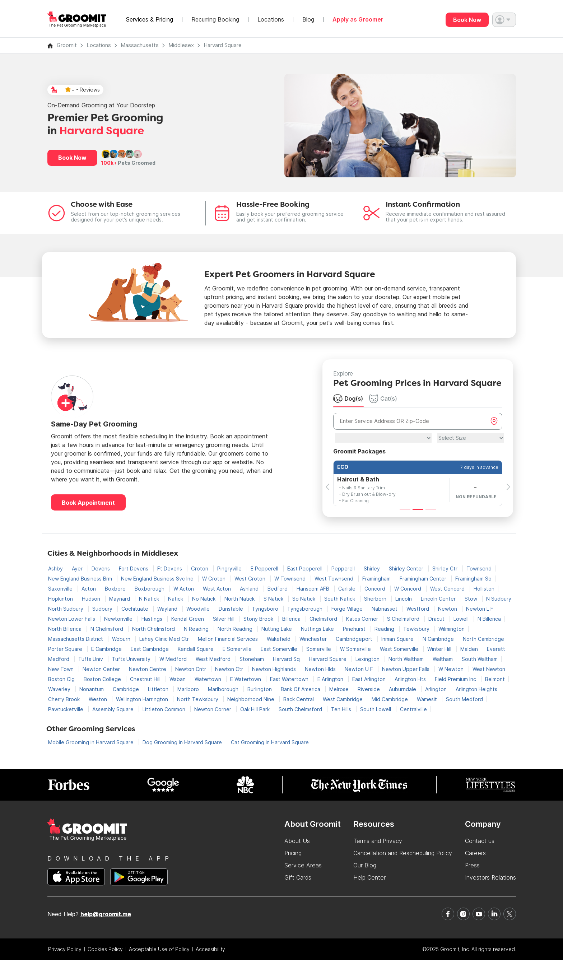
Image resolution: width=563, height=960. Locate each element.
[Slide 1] (405, 509)
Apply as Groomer (357, 19)
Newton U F (359, 669)
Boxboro (116, 589)
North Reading (236, 629)
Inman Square (398, 639)
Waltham (443, 659)
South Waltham (480, 659)
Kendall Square (196, 649)
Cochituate (135, 609)
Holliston (484, 589)
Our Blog (364, 865)
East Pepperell (305, 568)
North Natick (240, 599)
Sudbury (103, 609)
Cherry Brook (64, 699)
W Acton (184, 589)
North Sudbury (66, 609)
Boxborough (150, 589)
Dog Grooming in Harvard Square (183, 742)
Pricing (293, 853)
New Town (61, 669)
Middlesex (181, 45)
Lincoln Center (439, 599)
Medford (59, 659)
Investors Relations (490, 877)
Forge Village (347, 609)
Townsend (479, 568)
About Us (297, 840)
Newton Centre (148, 669)
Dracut (437, 619)
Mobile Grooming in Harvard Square (91, 742)
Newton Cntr (191, 669)
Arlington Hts (411, 679)
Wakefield (279, 639)
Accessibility (210, 949)
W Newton (451, 669)
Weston (98, 699)
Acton (89, 589)
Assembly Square (113, 709)
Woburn (122, 639)
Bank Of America (301, 689)
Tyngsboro (266, 609)
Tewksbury (417, 629)
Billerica (292, 619)
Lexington (368, 659)
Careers (475, 853)
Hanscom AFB (314, 589)
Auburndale (403, 689)
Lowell (461, 619)
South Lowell (376, 709)
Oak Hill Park (255, 709)
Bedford (278, 589)
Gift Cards (297, 877)
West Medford (214, 659)
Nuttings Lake (318, 629)
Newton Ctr (230, 669)
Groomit (67, 45)
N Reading (197, 629)
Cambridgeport (355, 639)
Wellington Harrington (142, 699)
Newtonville (119, 619)
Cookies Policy (105, 949)
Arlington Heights (476, 689)
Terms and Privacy (377, 840)
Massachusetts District (76, 639)
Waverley (60, 689)
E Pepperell (265, 568)
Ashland (250, 589)
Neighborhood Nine (251, 699)
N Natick (149, 599)
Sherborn (376, 599)
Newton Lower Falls (72, 619)
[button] (504, 19)
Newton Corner (213, 709)
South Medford (464, 699)
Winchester (313, 639)
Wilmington (451, 629)
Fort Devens (134, 568)
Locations (270, 19)
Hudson (92, 599)
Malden (469, 649)
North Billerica (65, 629)
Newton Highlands (274, 669)
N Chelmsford (107, 629)
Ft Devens (170, 568)
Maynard (120, 599)
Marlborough (224, 689)
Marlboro (188, 689)
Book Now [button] (72, 157)
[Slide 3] (430, 509)
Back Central (299, 699)
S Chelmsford (404, 619)
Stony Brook (259, 619)
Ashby (56, 568)
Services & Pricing (149, 19)
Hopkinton (61, 599)
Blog (308, 19)
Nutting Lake (277, 629)
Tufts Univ (91, 659)
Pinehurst (355, 629)
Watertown (209, 679)
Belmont (495, 679)
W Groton (214, 578)
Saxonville (61, 589)
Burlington (260, 689)
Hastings (152, 619)
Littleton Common (165, 709)
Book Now (467, 19)
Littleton (159, 689)
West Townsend (335, 578)
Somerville (319, 649)
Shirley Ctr (445, 568)
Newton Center (102, 669)
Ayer (78, 568)
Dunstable (232, 609)
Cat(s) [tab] (383, 398)
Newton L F (479, 609)
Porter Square (66, 649)
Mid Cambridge (390, 699)
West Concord (448, 589)
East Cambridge (150, 649)
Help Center (369, 877)
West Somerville (400, 649)
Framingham (377, 578)
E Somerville (238, 649)
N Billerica (489, 619)
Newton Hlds (321, 669)
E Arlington (331, 679)
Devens (101, 568)
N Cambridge (439, 639)
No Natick (204, 599)
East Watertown (290, 679)
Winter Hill (440, 649)
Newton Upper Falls (406, 669)
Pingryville (230, 568)
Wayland (168, 609)
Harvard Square (223, 45)
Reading (385, 629)
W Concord (408, 589)
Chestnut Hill (146, 679)
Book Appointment (88, 502)
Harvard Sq (287, 659)
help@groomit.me (105, 914)
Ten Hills (342, 709)
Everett (496, 649)
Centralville (413, 709)
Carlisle (347, 589)
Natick (176, 599)
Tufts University (132, 659)
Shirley (372, 568)
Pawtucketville (66, 709)
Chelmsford (324, 619)
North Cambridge (483, 639)
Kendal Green (188, 619)
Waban (178, 679)
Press (472, 865)
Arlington (436, 689)
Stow (472, 599)
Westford (418, 609)
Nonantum (92, 689)
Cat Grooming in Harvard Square (270, 742)
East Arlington (369, 679)
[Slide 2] (418, 509)
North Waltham (406, 659)
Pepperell (343, 568)
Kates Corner (363, 619)
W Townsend (290, 578)
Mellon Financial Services (228, 639)
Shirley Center (407, 568)
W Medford (173, 659)
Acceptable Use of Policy (159, 949)
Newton (448, 609)
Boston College (103, 679)
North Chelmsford (154, 629)
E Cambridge (107, 649)
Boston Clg (62, 679)
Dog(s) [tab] (348, 398)
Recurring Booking (215, 19)
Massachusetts (140, 45)
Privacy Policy (65, 949)
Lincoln (404, 599)
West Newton (489, 669)
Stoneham (252, 659)
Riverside (369, 689)
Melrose (339, 689)
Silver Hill (224, 619)
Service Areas (303, 865)
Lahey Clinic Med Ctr (164, 639)
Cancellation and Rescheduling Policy (402, 853)
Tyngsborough (305, 609)
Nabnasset (385, 609)
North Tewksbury (198, 699)
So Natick (304, 599)
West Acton (217, 589)
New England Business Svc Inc (158, 578)
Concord (375, 589)
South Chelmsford (301, 709)
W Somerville (356, 649)
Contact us (479, 840)
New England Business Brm (80, 578)
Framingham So (473, 578)
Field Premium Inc (456, 679)
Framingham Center (424, 578)
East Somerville (280, 649)
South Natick (340, 599)
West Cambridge (343, 699)
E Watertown (246, 679)
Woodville (198, 609)
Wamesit (427, 699)
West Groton (250, 578)
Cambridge (126, 689)
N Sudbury (498, 599)
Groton (200, 568)
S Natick (274, 599)
